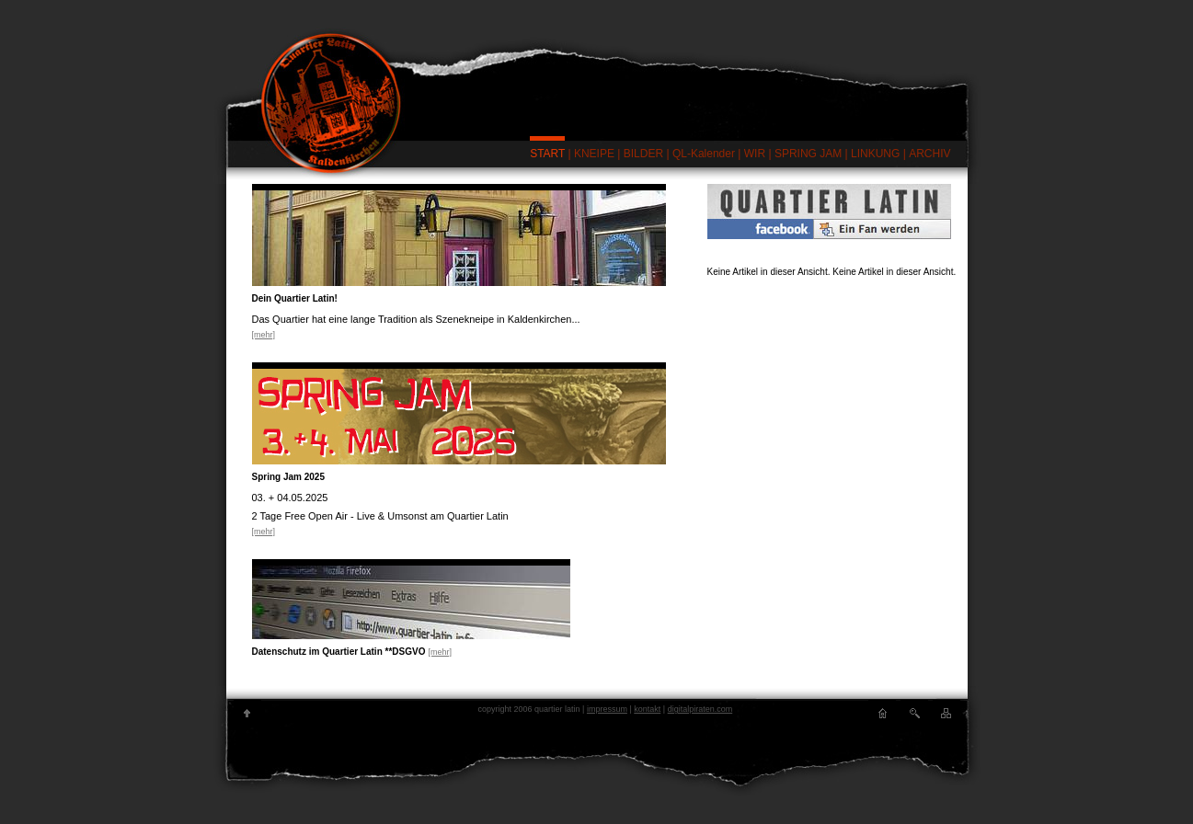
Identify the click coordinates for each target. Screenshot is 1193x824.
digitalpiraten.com (700, 709)
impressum (607, 709)
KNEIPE (594, 153)
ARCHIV (929, 153)
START (547, 153)
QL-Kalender (703, 153)
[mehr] (264, 334)
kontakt (647, 709)
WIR (754, 153)
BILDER (643, 153)
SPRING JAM (808, 153)
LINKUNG (875, 153)
